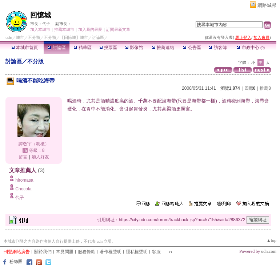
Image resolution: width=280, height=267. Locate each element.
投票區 (108, 47)
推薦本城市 (64, 29)
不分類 (34, 37)
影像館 (134, 47)
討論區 (56, 47)
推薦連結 (163, 47)
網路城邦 (266, 5)
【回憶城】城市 (74, 37)
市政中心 (251, 47)
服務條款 (86, 251)
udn (8, 37)
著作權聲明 (110, 251)
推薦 (265, 88)
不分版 (35, 61)
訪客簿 (218, 47)
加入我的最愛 (90, 29)
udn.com (268, 251)
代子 (46, 23)
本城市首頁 (24, 47)
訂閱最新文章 (118, 29)
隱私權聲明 (137, 251)
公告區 (192, 47)
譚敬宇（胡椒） (34, 143)
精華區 (82, 47)
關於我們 (43, 251)
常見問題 (64, 251)
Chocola (23, 188)
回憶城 (40, 15)
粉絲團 (16, 261)
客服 (156, 251)
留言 (23, 156)
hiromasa (24, 180)
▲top (271, 240)
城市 (20, 37)
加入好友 (40, 156)
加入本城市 (40, 29)
